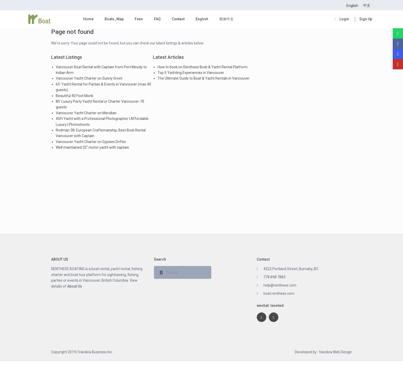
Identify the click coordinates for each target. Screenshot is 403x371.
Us (79, 286)
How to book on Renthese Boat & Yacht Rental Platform (203, 67)
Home (88, 19)
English (352, 6)
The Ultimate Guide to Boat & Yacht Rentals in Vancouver (204, 78)
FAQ (157, 19)
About (72, 286)
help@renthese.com (279, 285)
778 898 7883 (274, 277)
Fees (139, 19)
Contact (178, 19)
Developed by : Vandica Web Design (323, 352)
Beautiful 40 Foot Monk (74, 96)
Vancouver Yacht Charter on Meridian (86, 113)
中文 (366, 5)
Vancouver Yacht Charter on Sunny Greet (89, 78)
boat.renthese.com (278, 293)
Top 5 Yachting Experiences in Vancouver (191, 73)
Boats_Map (114, 19)
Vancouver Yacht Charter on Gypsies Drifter (91, 142)
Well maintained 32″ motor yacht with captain (92, 147)
